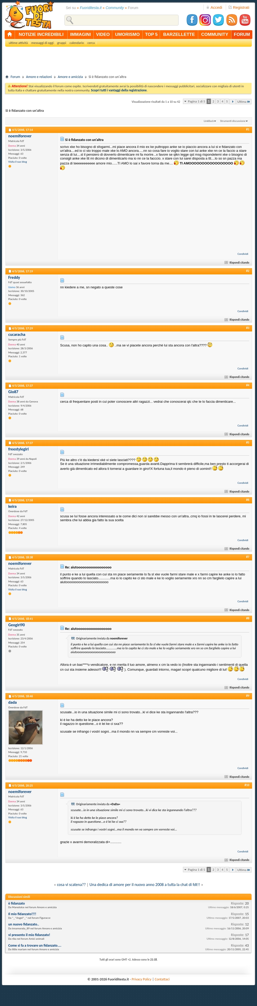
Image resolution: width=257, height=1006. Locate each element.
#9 (247, 696)
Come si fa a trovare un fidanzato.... (34, 945)
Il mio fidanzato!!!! (22, 914)
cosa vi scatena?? (71, 884)
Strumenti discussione (232, 121)
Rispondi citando (237, 262)
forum (242, 34)
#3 (247, 328)
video (103, 34)
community (214, 34)
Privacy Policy (141, 979)
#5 (247, 442)
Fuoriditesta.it (91, 8)
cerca (91, 43)
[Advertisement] (128, 62)
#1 (247, 129)
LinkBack (209, 121)
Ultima (243, 102)
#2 (247, 271)
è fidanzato (16, 903)
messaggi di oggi (42, 43)
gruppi (61, 43)
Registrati (239, 7)
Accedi (214, 7)
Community (115, 8)
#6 (247, 500)
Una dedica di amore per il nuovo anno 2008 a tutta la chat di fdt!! (145, 884)
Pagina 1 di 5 (196, 101)
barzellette (179, 34)
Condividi (242, 254)
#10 (247, 785)
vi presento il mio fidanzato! (29, 935)
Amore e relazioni (39, 77)
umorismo (127, 34)
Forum (15, 77)
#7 (247, 557)
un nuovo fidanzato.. (23, 924)
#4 (247, 385)
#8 (247, 618)
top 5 (151, 34)
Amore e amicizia (70, 77)
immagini (80, 34)
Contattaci (162, 979)
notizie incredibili (41, 34)
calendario (77, 43)
